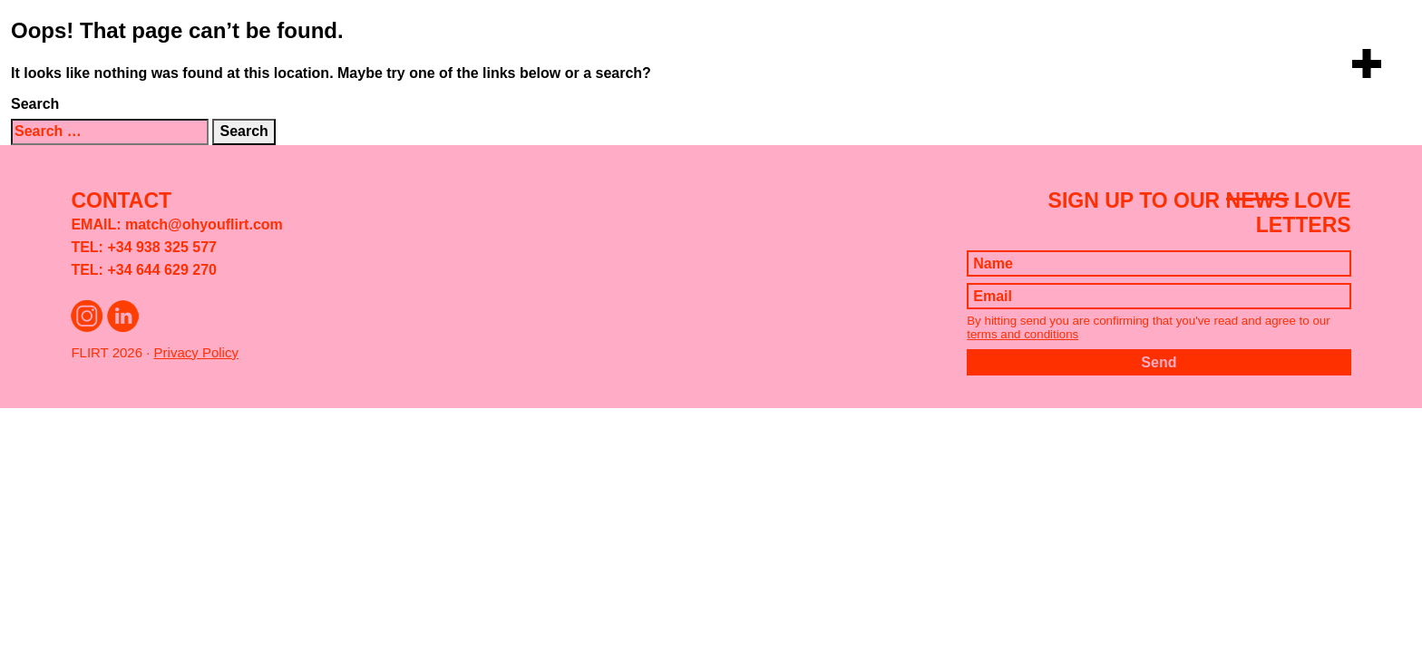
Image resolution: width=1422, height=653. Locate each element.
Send (1158, 362)
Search (35, 104)
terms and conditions (1022, 334)
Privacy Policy (196, 352)
